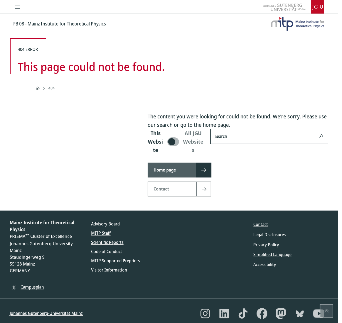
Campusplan (32, 287)
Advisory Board (105, 224)
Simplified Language (272, 254)
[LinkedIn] (224, 313)
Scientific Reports (107, 242)
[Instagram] (205, 313)
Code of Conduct (106, 251)
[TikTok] (243, 313)
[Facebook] (262, 313)
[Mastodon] (280, 313)
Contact (260, 224)
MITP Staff (101, 233)
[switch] (176, 141)
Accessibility (264, 264)
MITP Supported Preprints (115, 261)
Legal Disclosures (269, 235)
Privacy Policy (266, 245)
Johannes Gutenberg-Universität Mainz (46, 313)
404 (51, 88)
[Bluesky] (299, 313)
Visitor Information (109, 270)
